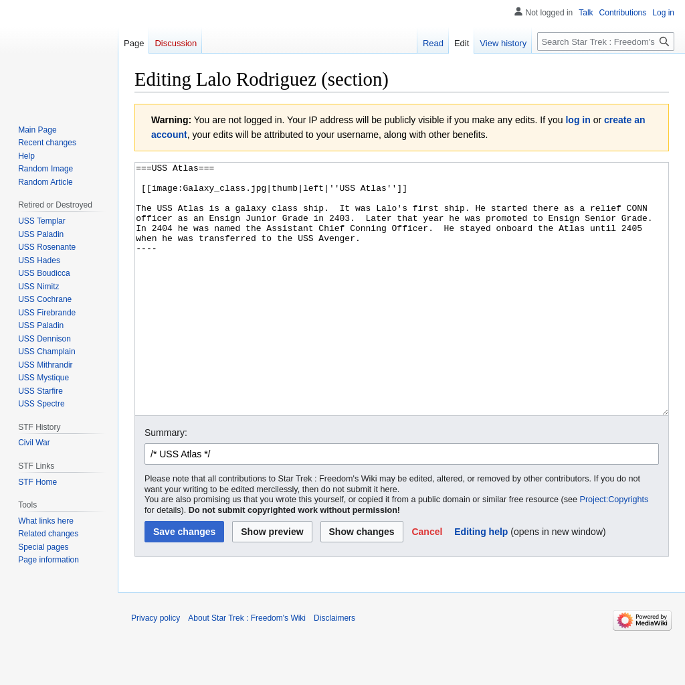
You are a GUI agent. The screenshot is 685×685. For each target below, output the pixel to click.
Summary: (165, 482)
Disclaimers (334, 668)
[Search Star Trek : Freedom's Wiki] (605, 41)
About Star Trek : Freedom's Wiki (247, 668)
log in (577, 120)
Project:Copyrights (614, 549)
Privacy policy (155, 668)
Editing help (481, 582)
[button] (427, 582)
